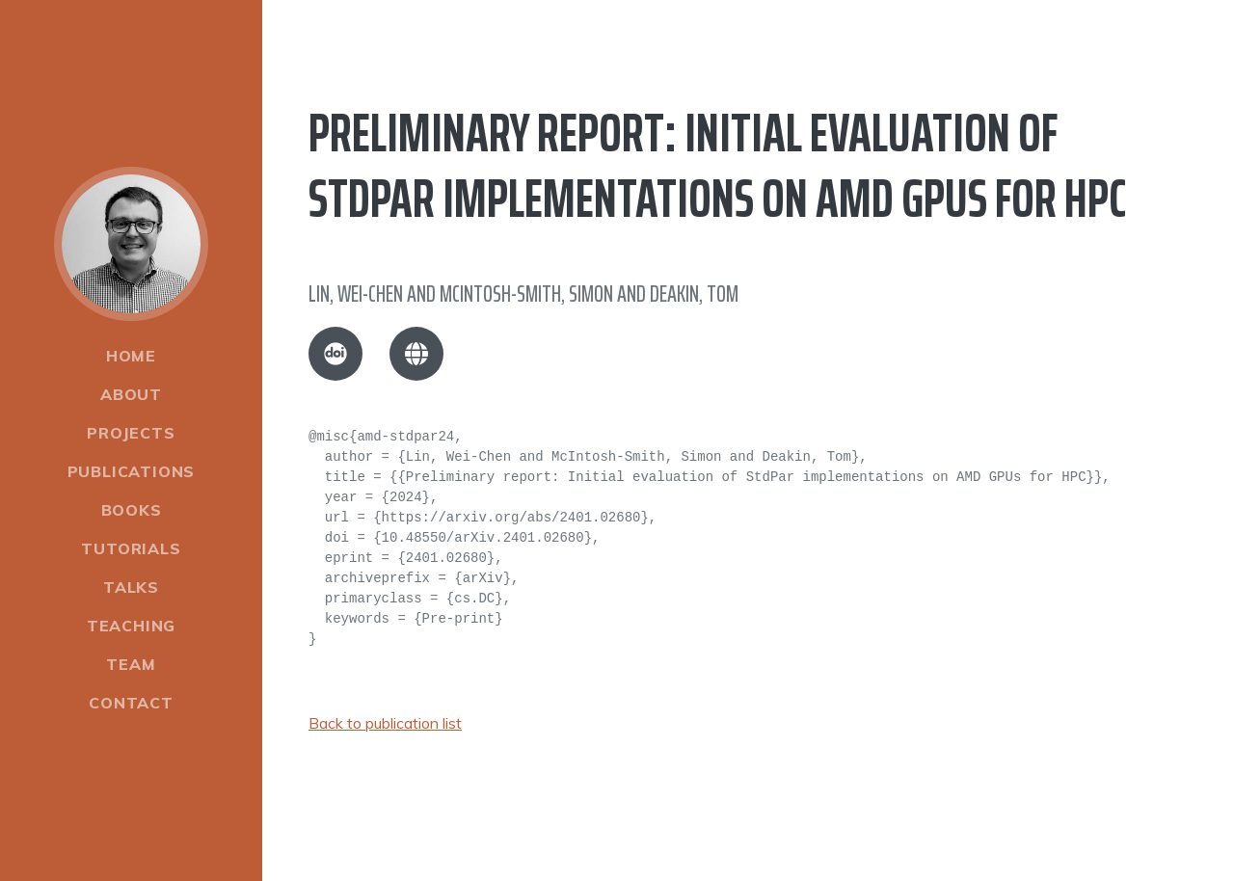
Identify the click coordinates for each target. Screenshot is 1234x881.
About (131, 394)
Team (130, 664)
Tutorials (130, 548)
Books (131, 510)
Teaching (131, 625)
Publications (131, 471)
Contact (131, 702)
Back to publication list (385, 723)
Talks (131, 587)
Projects (130, 432)
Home (131, 355)
